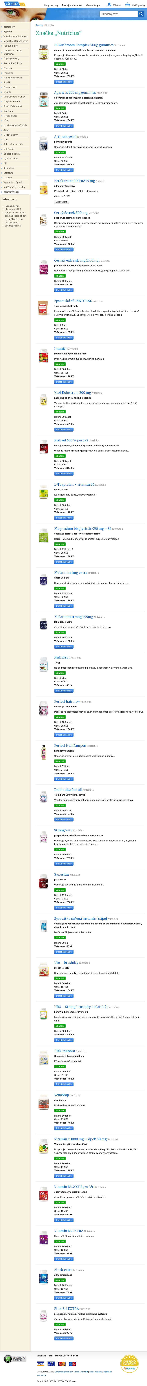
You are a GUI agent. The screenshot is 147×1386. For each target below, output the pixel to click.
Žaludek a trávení (12, 154)
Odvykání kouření (12, 101)
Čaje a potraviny (11, 58)
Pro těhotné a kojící (13, 77)
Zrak (6, 139)
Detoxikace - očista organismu (13, 52)
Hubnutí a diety (11, 46)
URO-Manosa (70, 1051)
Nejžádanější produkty (14, 187)
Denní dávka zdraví (13, 106)
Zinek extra (69, 1270)
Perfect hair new (72, 702)
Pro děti (7, 82)
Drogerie (8, 177)
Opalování (8, 111)
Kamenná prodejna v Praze (66, 1371)
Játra (6, 130)
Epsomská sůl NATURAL (78, 301)
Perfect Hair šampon (76, 746)
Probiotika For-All (74, 790)
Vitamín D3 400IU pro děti (80, 1187)
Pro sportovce (10, 87)
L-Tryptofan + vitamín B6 (80, 485)
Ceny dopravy (51, 5)
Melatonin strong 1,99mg (79, 617)
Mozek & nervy (11, 135)
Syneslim (67, 874)
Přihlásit (116, 5)
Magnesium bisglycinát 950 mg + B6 (88, 529)
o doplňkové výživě (14, 219)
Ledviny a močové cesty (15, 125)
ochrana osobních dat (15, 216)
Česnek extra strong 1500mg (82, 260)
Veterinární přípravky (14, 182)
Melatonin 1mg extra (76, 573)
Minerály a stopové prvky (16, 41)
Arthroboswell (71, 137)
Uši (5, 163)
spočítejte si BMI (13, 226)
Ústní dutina (9, 149)
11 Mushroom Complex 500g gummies (89, 45)
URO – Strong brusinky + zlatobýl (86, 1007)
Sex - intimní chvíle (13, 63)
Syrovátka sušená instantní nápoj (86, 919)
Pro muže (8, 73)
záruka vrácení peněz (15, 212)
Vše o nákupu (93, 5)
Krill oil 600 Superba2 (77, 440)
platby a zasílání (13, 209)
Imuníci (66, 349)
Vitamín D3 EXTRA (74, 1231)
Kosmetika (9, 168)
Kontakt (84, 1371)
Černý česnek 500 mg (76, 213)
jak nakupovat (11, 206)
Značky (39, 25)
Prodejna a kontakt (72, 5)
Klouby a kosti (10, 116)
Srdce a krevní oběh (13, 144)
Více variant (61, 202)
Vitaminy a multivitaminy (16, 36)
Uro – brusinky (72, 963)
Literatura (8, 173)
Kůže (6, 120)
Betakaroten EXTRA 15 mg (80, 181)
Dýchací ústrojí (11, 158)
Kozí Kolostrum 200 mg (78, 393)
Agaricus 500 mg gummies (80, 93)
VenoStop (67, 1095)
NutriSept (67, 657)
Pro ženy (8, 68)
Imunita (7, 92)
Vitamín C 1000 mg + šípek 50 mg (86, 1139)
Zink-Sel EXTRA (72, 1309)
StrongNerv (69, 830)
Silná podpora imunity (14, 97)
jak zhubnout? (11, 222)
